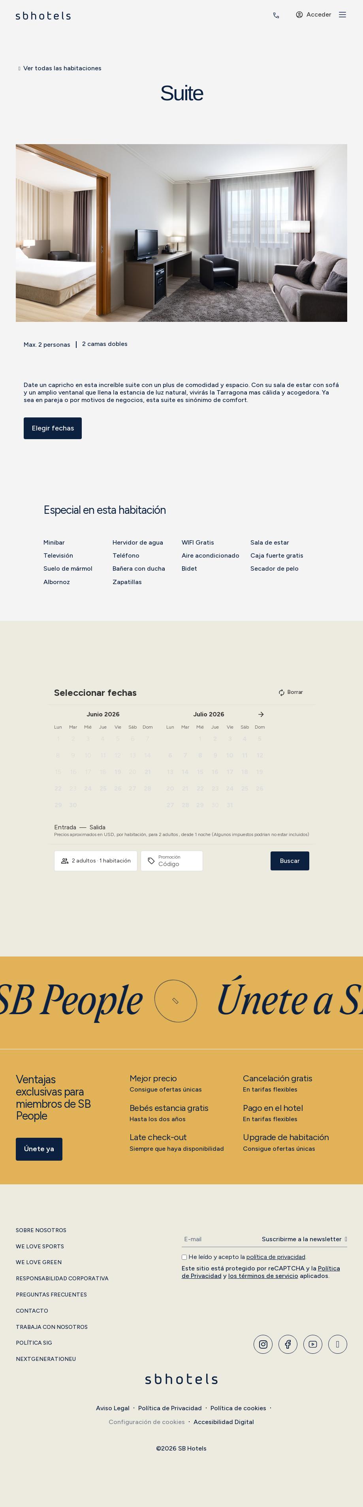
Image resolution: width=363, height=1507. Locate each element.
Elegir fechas (53, 428)
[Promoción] (177, 864)
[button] (21, 233)
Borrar (290, 693)
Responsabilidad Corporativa (62, 1279)
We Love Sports (40, 1247)
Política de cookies (238, 1408)
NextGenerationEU (46, 1359)
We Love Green (39, 1262)
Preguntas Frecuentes (51, 1295)
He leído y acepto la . (247, 1257)
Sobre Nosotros (41, 1230)
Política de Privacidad (170, 1408)
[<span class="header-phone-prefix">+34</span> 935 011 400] (276, 15)
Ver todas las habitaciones (62, 68)
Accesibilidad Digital (224, 1422)
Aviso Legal (113, 1408)
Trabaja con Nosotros (52, 1327)
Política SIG (34, 1343)
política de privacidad (275, 1257)
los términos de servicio (263, 1276)
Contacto (32, 1311)
